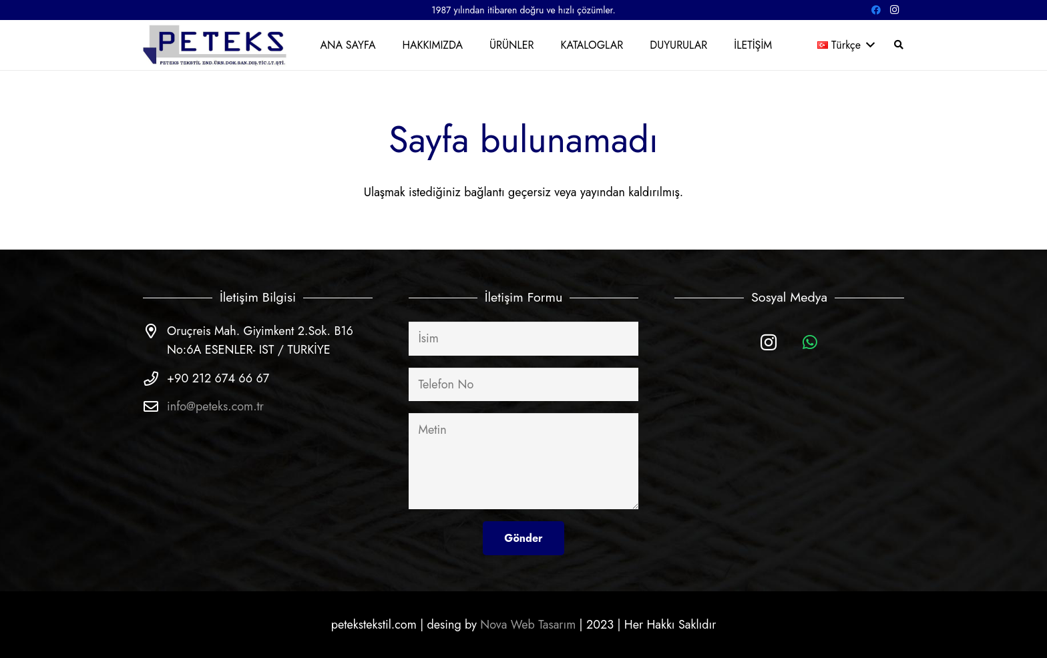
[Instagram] (894, 10)
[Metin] (523, 461)
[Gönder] (523, 538)
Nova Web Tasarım (528, 624)
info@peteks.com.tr (215, 406)
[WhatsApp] (810, 343)
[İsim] (523, 338)
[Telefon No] (523, 384)
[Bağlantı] (215, 45)
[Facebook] (876, 10)
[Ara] (898, 44)
